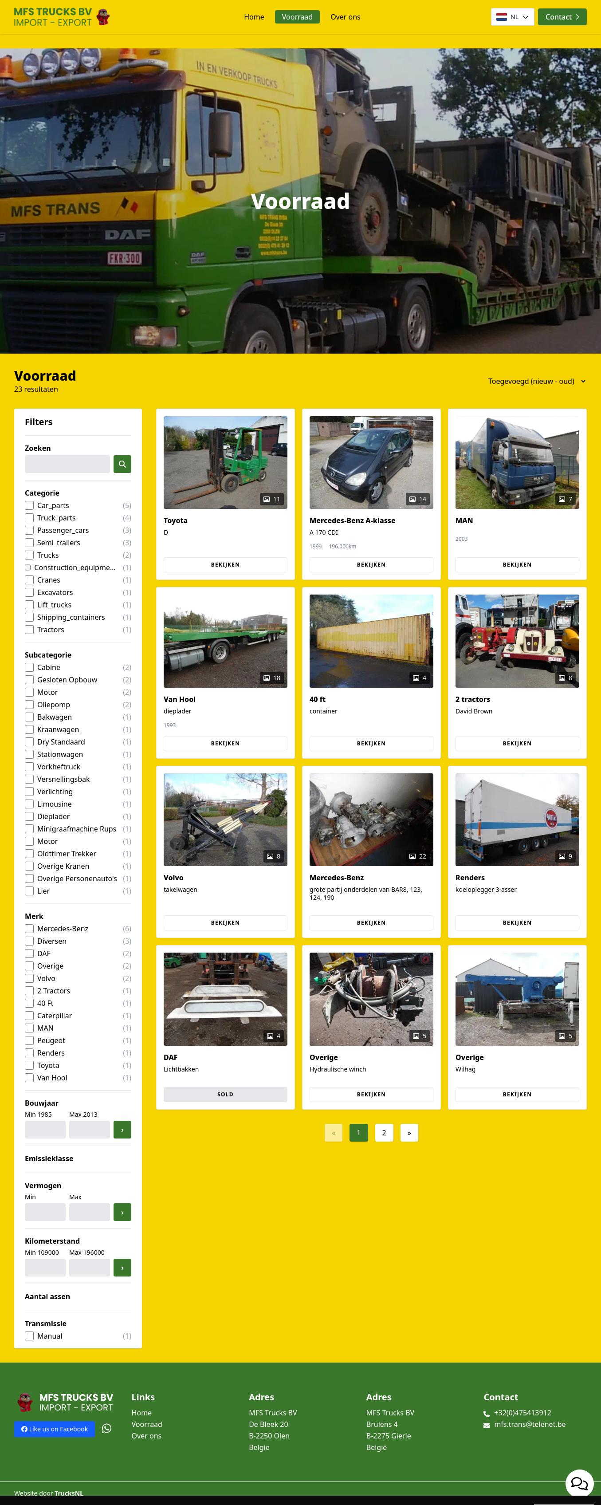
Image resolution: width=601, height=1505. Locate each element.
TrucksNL (69, 1493)
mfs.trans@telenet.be (530, 1424)
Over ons (345, 17)
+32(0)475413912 (522, 1413)
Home (254, 17)
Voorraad (297, 17)
